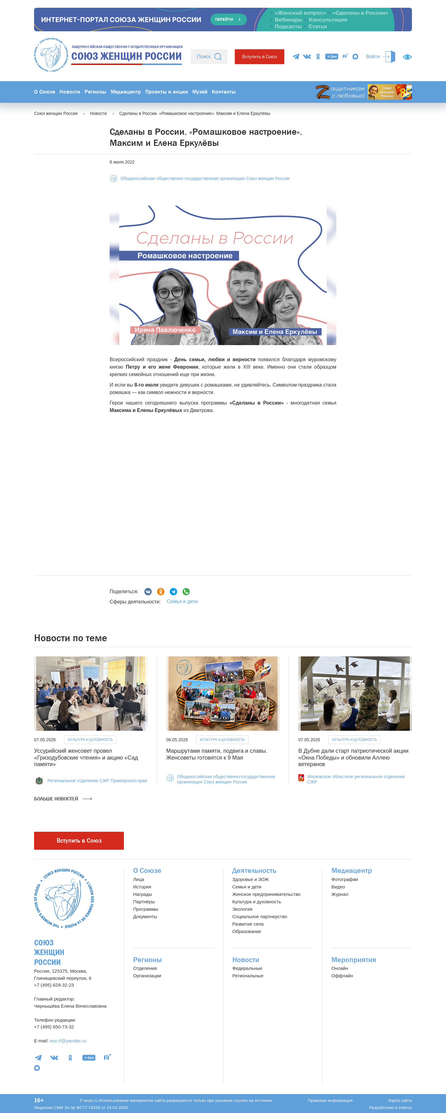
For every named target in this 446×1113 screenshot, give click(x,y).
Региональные (247, 975)
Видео (338, 886)
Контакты (224, 91)
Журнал (339, 894)
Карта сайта (400, 1100)
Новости (69, 91)
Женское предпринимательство (266, 894)
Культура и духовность (90, 739)
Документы (145, 916)
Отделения (145, 968)
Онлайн (339, 968)
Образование (246, 931)
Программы (145, 909)
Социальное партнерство (259, 916)
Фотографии (344, 879)
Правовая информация (330, 1100)
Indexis (405, 1107)
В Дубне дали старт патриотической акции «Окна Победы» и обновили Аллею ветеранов (353, 757)
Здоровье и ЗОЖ (250, 879)
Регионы (95, 91)
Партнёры (144, 901)
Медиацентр (126, 91)
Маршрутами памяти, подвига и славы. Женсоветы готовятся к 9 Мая (217, 754)
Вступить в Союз (259, 56)
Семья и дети (182, 601)
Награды (142, 894)
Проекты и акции (166, 91)
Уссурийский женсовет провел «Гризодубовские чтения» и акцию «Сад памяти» (86, 757)
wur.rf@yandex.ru (68, 1040)
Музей (200, 91)
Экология (242, 909)
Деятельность (254, 870)
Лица (138, 879)
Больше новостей (63, 798)
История (142, 886)
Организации (147, 975)
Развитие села (248, 924)
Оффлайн (342, 975)
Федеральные (247, 968)
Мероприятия (353, 959)
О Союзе (44, 91)
